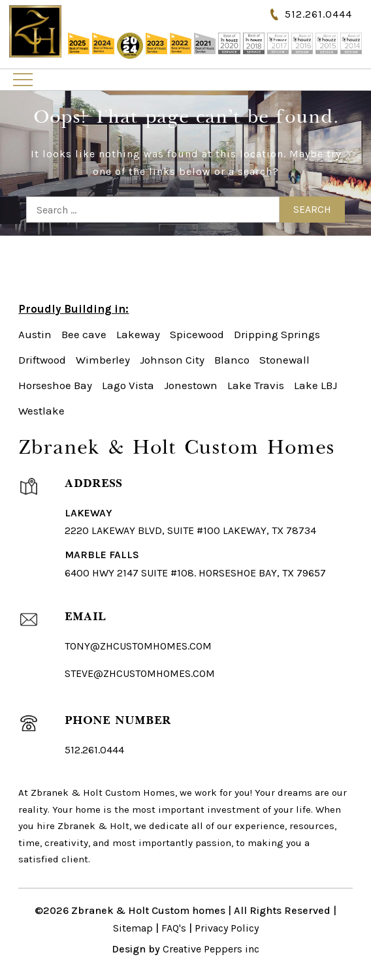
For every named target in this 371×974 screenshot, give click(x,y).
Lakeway (138, 334)
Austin (35, 334)
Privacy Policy (227, 928)
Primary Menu (23, 79)
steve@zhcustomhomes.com (140, 673)
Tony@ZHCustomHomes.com (138, 646)
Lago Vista (128, 385)
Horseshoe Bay (55, 385)
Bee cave (83, 334)
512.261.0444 (318, 14)
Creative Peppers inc (211, 949)
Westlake (41, 410)
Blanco (232, 359)
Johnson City (172, 359)
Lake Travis (255, 385)
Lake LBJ (315, 385)
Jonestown (191, 385)
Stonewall (284, 359)
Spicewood (197, 334)
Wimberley (103, 359)
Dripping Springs (277, 334)
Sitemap (133, 928)
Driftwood (42, 359)
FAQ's (173, 928)
